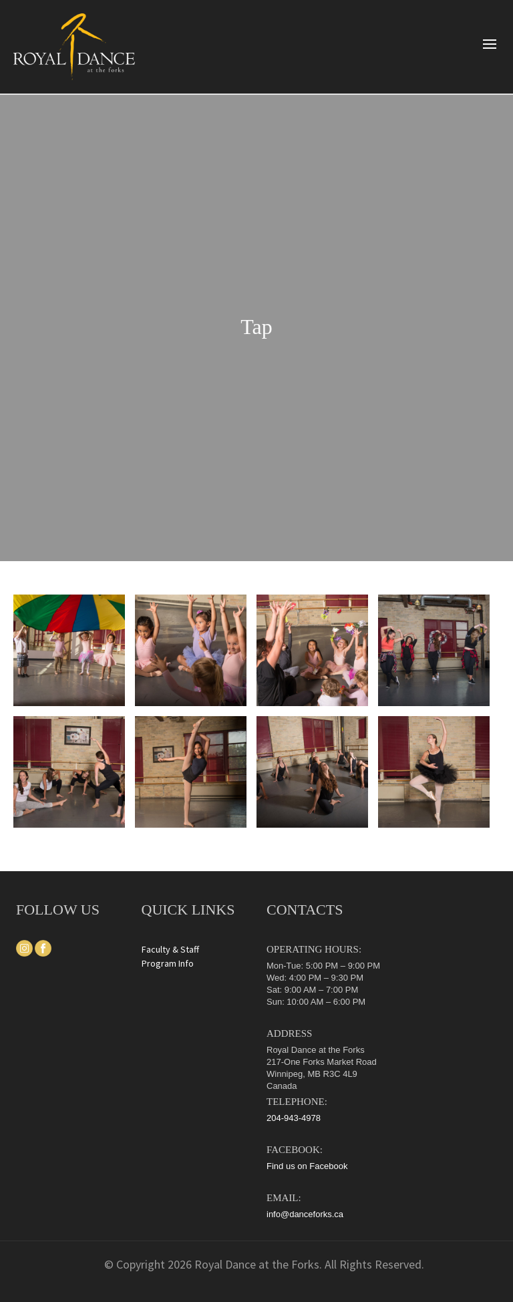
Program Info (168, 963)
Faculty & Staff (170, 949)
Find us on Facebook (307, 1166)
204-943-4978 (294, 1118)
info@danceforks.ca (305, 1214)
